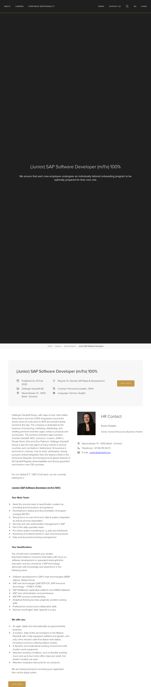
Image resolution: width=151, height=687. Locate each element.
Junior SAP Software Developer (91, 346)
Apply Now (126, 383)
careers (58, 346)
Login (144, 6)
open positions (70, 346)
